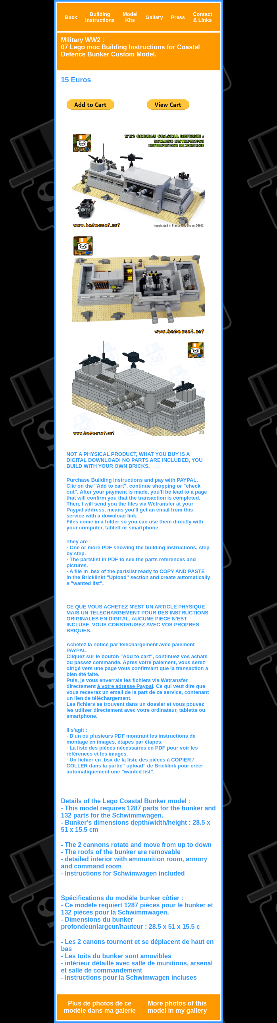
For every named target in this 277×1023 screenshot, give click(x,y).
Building (100, 14)
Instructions (100, 20)
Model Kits (130, 17)
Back (71, 17)
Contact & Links (202, 17)
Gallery (154, 17)
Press (178, 17)
